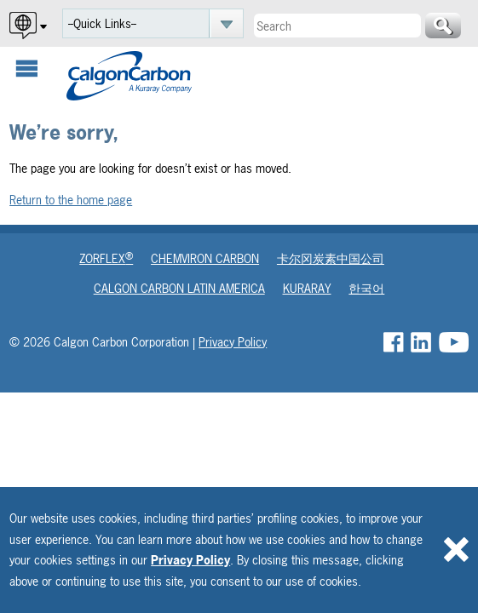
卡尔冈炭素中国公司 (330, 258)
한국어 (366, 288)
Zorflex (106, 258)
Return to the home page (70, 200)
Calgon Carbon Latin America (179, 288)
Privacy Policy (190, 560)
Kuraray (307, 288)
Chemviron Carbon (205, 258)
